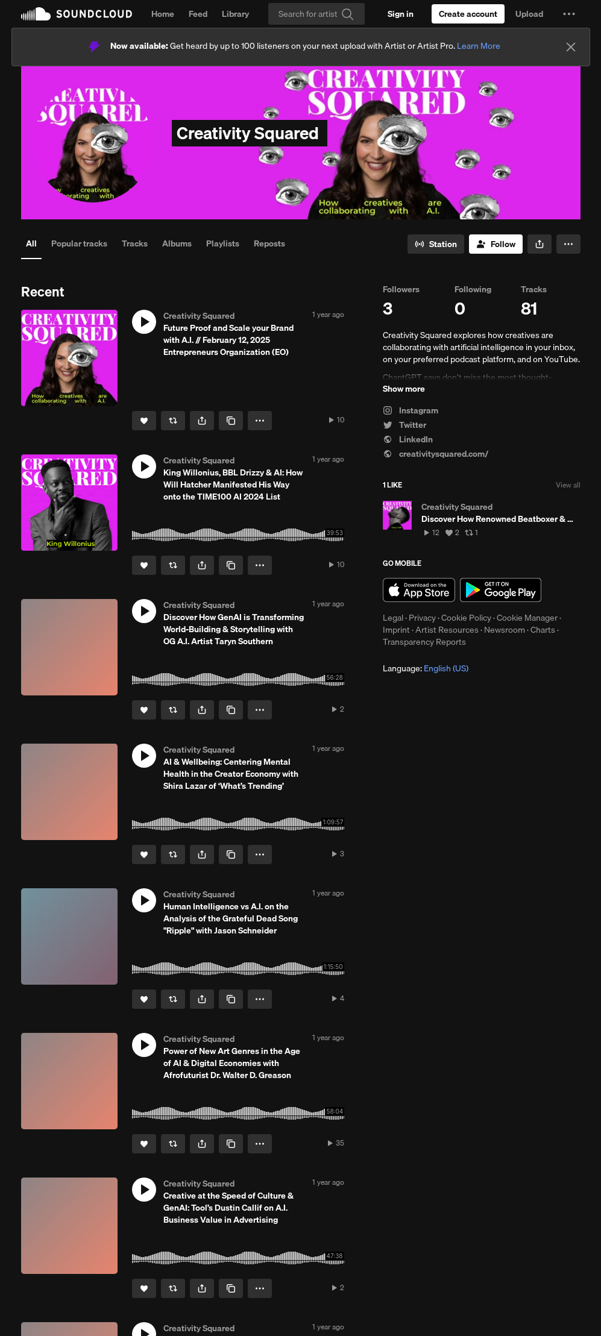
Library (235, 13)
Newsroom (504, 629)
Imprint (396, 629)
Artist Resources (447, 629)
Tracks (135, 243)
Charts (542, 629)
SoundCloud (76, 13)
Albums (177, 243)
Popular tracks (79, 243)
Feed (198, 13)
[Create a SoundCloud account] (468, 14)
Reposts (269, 243)
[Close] (570, 47)
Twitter (404, 424)
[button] (569, 14)
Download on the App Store (419, 590)
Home (162, 13)
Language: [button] (425, 668)
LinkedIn (408, 439)
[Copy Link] (231, 420)
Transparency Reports (424, 641)
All (31, 243)
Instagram (410, 410)
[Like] (144, 420)
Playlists (222, 243)
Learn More (478, 45)
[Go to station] (435, 244)
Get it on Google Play (500, 590)
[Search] (316, 14)
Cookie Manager (527, 617)
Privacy (422, 617)
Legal (393, 617)
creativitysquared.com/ (435, 453)
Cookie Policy (466, 617)
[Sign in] (400, 14)
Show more (404, 389)
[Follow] (496, 244)
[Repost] (173, 420)
